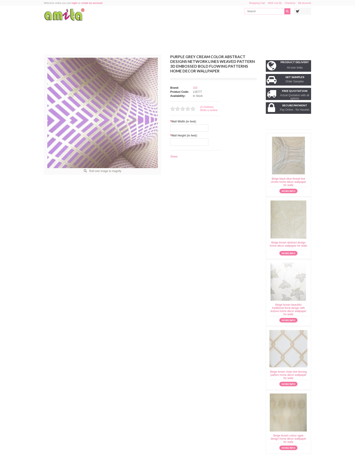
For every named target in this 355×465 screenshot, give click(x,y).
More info (288, 191)
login (74, 3)
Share (174, 156)
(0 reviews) (206, 107)
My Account (304, 3)
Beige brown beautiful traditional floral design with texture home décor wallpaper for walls (288, 309)
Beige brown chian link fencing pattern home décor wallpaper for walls (288, 375)
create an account (91, 3)
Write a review (208, 110)
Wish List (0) (275, 3)
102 (195, 87)
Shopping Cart (257, 3)
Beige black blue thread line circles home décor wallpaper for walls (288, 182)
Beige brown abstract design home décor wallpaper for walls (288, 244)
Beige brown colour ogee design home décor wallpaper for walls (288, 439)
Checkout (290, 3)
